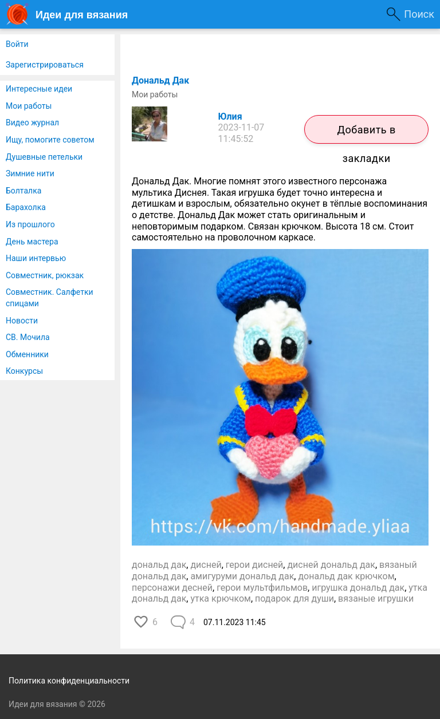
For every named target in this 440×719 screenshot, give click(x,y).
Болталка (23, 190)
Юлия (230, 116)
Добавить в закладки (366, 134)
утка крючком (220, 598)
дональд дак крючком (346, 576)
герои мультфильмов (262, 587)
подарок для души (294, 598)
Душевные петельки (44, 156)
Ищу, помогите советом (50, 139)
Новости (22, 320)
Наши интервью (36, 258)
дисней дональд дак (331, 564)
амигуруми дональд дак (242, 576)
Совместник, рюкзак (45, 275)
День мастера (32, 241)
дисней (205, 564)
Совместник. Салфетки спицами (49, 297)
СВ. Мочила (28, 337)
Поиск (419, 14)
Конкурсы (24, 371)
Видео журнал (32, 122)
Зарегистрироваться (45, 64)
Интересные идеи (39, 88)
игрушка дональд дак (358, 587)
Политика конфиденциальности (69, 680)
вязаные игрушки (376, 598)
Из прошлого (30, 224)
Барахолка (26, 207)
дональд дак (159, 564)
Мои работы (29, 105)
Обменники (27, 354)
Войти (17, 44)
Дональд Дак (160, 80)
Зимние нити (30, 173)
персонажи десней (172, 587)
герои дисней (255, 564)
